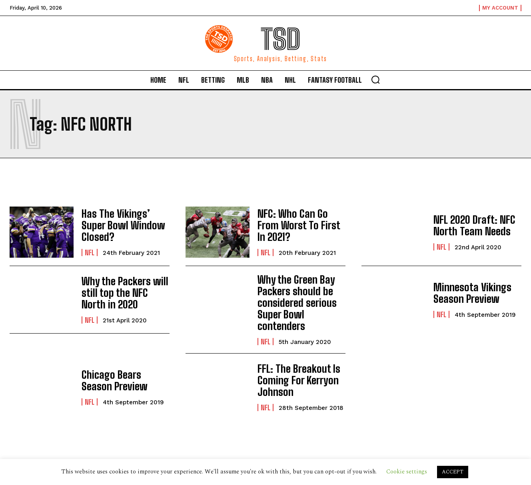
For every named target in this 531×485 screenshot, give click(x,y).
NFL (89, 245)
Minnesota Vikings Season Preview (468, 293)
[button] (375, 79)
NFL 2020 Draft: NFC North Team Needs (471, 225)
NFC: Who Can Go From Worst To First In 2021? (300, 225)
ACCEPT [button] (452, 472)
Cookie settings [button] (406, 471)
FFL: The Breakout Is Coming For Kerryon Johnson (295, 364)
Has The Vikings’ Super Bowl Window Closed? (124, 225)
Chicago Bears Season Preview (123, 365)
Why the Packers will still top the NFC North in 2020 (123, 292)
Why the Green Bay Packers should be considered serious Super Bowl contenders (301, 294)
